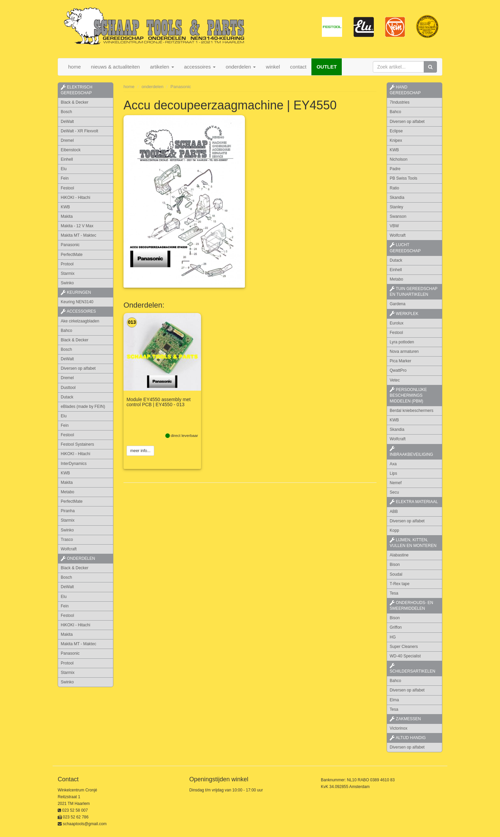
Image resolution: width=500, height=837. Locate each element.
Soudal (396, 574)
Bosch (66, 111)
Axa (393, 464)
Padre (395, 168)
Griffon (396, 627)
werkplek (404, 313)
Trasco (67, 539)
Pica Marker (400, 361)
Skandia (397, 197)
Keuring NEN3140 (77, 301)
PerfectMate (72, 254)
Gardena (398, 304)
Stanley (396, 207)
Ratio (394, 188)
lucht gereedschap (405, 247)
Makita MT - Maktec (78, 235)
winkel (273, 67)
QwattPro (398, 370)
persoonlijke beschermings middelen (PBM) (408, 395)
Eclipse (396, 131)
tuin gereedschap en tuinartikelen (413, 291)
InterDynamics (74, 463)
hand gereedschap (405, 90)
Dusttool (68, 387)
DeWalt (67, 121)
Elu (63, 168)
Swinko (67, 283)
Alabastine (399, 555)
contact (298, 67)
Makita (67, 216)
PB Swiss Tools (403, 178)
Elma (394, 700)
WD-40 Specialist (405, 656)
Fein (64, 178)
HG (393, 637)
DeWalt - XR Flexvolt (79, 131)
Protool (67, 264)
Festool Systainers (77, 444)
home (74, 67)
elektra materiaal (414, 501)
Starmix (68, 273)
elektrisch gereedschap (76, 90)
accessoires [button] (200, 67)
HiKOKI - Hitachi (75, 197)
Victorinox (398, 728)
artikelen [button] (162, 67)
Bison (395, 564)
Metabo (67, 492)
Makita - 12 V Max (77, 226)
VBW (394, 226)
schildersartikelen (412, 668)
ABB (394, 511)
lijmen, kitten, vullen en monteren (413, 543)
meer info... (140, 451)
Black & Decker (74, 102)
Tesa (394, 593)
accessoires (78, 311)
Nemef (395, 482)
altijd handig (408, 737)
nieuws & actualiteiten (115, 67)
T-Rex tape (400, 583)
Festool (67, 188)
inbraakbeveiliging (411, 451)
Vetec (395, 380)
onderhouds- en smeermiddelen (411, 605)
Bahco (66, 330)
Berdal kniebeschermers (411, 410)
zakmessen (405, 718)
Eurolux (397, 323)
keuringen (76, 292)
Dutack (67, 397)
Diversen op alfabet (78, 368)
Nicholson (399, 159)
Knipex (396, 140)
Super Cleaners (404, 646)
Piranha (68, 510)
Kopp (394, 530)
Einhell (67, 159)
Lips (393, 473)
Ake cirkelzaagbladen (80, 321)
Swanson (398, 216)
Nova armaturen (404, 351)
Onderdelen (78, 558)
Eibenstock (71, 150)
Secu (394, 492)
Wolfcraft (69, 549)
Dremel (67, 140)
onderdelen (152, 86)
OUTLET (326, 67)
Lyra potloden (402, 342)
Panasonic (70, 244)
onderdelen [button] (241, 67)
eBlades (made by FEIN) (83, 406)
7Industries (400, 102)
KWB (65, 207)
